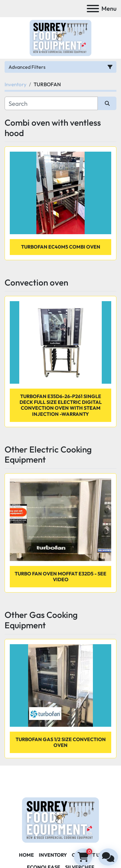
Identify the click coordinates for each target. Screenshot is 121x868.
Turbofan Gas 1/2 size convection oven (61, 742)
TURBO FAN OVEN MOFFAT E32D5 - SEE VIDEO (60, 576)
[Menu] (93, 8)
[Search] (51, 103)
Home (26, 855)
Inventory (53, 855)
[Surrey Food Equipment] (60, 819)
